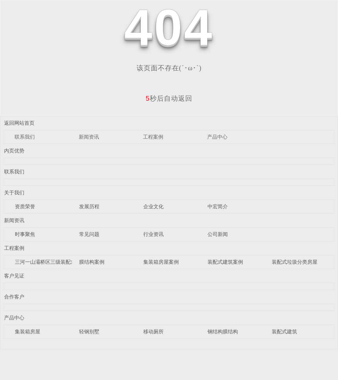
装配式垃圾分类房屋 (294, 262)
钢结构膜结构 (223, 331)
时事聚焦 (25, 234)
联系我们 (25, 137)
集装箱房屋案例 (161, 262)
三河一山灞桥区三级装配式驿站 (50, 262)
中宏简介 (218, 206)
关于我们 (14, 192)
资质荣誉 (25, 206)
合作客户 (14, 297)
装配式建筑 (284, 331)
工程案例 (153, 137)
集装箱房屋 (27, 331)
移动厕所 (153, 331)
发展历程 (89, 206)
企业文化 (153, 206)
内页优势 (14, 150)
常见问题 (89, 234)
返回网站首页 (19, 123)
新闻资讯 (89, 137)
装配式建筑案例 (225, 262)
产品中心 (217, 137)
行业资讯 (153, 234)
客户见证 (14, 276)
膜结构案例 (91, 262)
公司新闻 (218, 234)
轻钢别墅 (89, 331)
